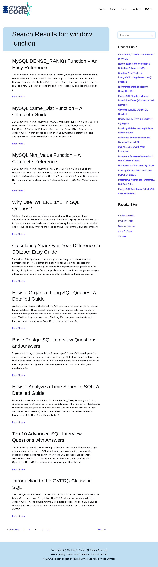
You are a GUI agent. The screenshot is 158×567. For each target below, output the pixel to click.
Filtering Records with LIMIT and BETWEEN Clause (136, 183)
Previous (13, 529)
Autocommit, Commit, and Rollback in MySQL (132, 57)
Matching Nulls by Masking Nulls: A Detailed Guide (135, 135)
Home (102, 9)
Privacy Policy (56, 554)
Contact (136, 9)
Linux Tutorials (126, 233)
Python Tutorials (127, 227)
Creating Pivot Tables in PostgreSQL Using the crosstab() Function (136, 79)
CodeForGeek (125, 243)
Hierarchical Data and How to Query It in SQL (134, 91)
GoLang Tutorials (127, 238)
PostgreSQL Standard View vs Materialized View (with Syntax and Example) (135, 103)
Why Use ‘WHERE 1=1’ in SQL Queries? (134, 115)
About (113, 9)
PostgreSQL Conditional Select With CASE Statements (135, 203)
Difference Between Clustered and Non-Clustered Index (134, 164)
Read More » (19, 96)
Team (124, 9)
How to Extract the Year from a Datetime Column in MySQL (135, 67)
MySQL (149, 9)
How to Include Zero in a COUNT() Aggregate (132, 125)
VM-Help (123, 248)
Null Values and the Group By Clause (134, 174)
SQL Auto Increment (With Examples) (133, 154)
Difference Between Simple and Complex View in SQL (135, 144)
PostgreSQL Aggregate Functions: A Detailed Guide (136, 193)
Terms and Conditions (78, 554)
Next (101, 529)
